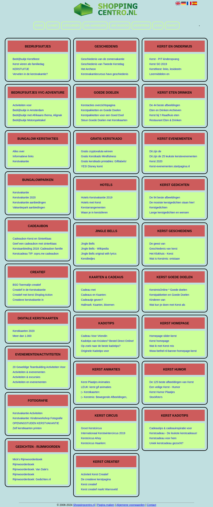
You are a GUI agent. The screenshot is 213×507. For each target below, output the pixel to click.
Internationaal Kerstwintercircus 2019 (103, 433)
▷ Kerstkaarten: (90, 392)
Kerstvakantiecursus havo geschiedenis (104, 74)
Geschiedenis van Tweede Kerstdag (102, 64)
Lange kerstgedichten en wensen (169, 212)
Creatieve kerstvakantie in (28, 299)
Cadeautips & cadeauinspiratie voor (170, 428)
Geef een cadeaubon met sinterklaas (35, 243)
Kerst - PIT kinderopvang (164, 59)
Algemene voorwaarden (130, 504)
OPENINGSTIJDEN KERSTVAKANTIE (36, 423)
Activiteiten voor (22, 105)
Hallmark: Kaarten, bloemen (97, 304)
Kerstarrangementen (93, 207)
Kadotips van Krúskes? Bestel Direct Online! (107, 340)
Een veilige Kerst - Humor (164, 387)
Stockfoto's (155, 397)
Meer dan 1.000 (22, 335)
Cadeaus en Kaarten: (93, 294)
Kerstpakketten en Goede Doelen (101, 110)
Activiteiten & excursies (26, 377)
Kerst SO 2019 (158, 64)
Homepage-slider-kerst (163, 335)
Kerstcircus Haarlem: (93, 443)
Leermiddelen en (159, 74)
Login (158, 25)
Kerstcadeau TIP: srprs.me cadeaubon (36, 253)
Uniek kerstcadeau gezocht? (166, 443)
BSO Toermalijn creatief (27, 284)
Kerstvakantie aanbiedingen (29, 202)
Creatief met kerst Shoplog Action (33, 294)
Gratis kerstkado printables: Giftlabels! (104, 161)
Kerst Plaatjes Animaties (95, 382)
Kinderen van (157, 299)
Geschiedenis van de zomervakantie (102, 59)
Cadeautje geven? (92, 299)
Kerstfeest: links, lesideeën (165, 69)
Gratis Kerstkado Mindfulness (98, 156)
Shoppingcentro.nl (84, 504)
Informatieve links (23, 156)
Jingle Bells (88, 243)
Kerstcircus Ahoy (91, 438)
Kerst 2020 (155, 161)
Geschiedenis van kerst (163, 248)
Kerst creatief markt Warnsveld (99, 489)
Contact (172, 25)
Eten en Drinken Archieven (165, 110)
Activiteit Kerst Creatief (94, 474)
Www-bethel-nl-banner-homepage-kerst (173, 350)
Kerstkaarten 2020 (24, 330)
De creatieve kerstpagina (96, 479)
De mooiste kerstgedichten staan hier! (172, 202)
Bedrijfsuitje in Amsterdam (28, 110)
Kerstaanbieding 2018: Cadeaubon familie (38, 248)
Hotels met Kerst (91, 202)
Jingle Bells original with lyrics (98, 253)
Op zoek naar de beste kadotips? (100, 345)
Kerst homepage (159, 340)
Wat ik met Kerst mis (161, 345)
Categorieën (71, 25)
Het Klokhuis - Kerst (161, 253)
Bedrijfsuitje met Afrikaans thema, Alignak (37, 115)
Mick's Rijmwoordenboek (27, 459)
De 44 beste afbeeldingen (164, 105)
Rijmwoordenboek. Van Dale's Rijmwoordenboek (30, 472)
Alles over (18, 151)
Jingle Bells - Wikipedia (95, 248)
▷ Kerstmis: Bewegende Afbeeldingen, (104, 397)
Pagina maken (105, 504)
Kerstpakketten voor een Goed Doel (102, 115)
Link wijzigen (119, 25)
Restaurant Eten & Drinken (165, 120)
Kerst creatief (89, 484)
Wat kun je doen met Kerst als (167, 304)
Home (39, 25)
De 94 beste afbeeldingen (164, 197)
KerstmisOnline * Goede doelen (168, 289)
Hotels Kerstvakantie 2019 (96, 197)
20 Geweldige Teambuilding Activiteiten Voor (39, 367)
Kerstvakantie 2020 (24, 197)
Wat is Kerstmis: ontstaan (164, 258)
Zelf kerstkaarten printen (27, 428)
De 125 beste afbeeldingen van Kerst (171, 382)
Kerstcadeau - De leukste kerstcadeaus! (173, 433)
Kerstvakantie (21, 161)
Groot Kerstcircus (91, 428)
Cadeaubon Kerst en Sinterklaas (32, 238)
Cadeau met (88, 289)
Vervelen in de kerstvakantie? (30, 74)
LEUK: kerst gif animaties (96, 387)
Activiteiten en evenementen (29, 382)
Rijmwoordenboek (23, 464)
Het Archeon (88, 69)
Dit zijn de (155, 151)
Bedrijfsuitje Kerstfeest (26, 59)
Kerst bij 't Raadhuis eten (164, 115)
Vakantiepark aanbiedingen (29, 207)
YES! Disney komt (92, 166)
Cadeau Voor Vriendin (94, 335)
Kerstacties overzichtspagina (98, 105)
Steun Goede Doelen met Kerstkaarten (104, 120)
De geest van (157, 243)
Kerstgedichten (158, 207)
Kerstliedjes (88, 258)
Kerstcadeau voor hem (163, 438)
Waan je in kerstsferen (94, 212)
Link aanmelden (95, 25)
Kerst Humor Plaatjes (162, 392)
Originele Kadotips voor (95, 350)
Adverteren (141, 25)
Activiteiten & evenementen (29, 372)
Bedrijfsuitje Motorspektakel (29, 120)
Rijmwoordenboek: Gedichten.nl (32, 479)
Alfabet (53, 25)
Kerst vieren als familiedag (28, 64)
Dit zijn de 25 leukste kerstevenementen (173, 156)
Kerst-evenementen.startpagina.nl (169, 166)
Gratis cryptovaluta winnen (97, 151)
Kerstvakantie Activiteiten (28, 413)
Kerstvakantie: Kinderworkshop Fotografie (38, 418)
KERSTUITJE (21, 69)
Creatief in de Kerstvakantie (29, 289)
